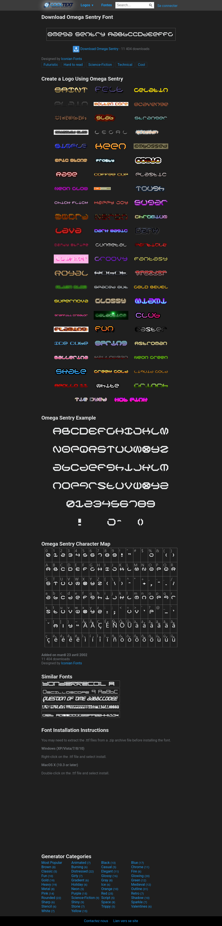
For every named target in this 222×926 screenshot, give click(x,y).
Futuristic (51, 65)
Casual (108, 867)
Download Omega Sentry (96, 49)
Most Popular (51, 863)
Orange (109, 889)
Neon (77, 889)
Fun (47, 876)
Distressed (82, 871)
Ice (105, 884)
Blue (137, 863)
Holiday (79, 884)
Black (108, 863)
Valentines (141, 906)
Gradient (80, 880)
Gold (48, 880)
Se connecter (167, 6)
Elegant (110, 871)
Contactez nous (96, 921)
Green (138, 880)
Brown (48, 867)
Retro (137, 893)
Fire (136, 871)
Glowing (140, 876)
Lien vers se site (125, 921)
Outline (139, 889)
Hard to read (73, 65)
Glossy (109, 876)
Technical (125, 65)
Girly (77, 876)
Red (107, 893)
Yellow (79, 911)
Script (108, 898)
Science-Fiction (100, 65)
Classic (49, 871)
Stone (78, 906)
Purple (79, 893)
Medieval (141, 884)
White (48, 911)
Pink (47, 893)
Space (108, 902)
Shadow (140, 898)
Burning (79, 867)
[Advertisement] (20, 79)
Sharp (48, 902)
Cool (141, 65)
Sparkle (139, 902)
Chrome (140, 867)
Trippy (108, 906)
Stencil (48, 906)
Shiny (77, 902)
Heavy (49, 884)
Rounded (51, 898)
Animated (81, 863)
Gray (107, 880)
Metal (48, 889)
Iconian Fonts (71, 59)
